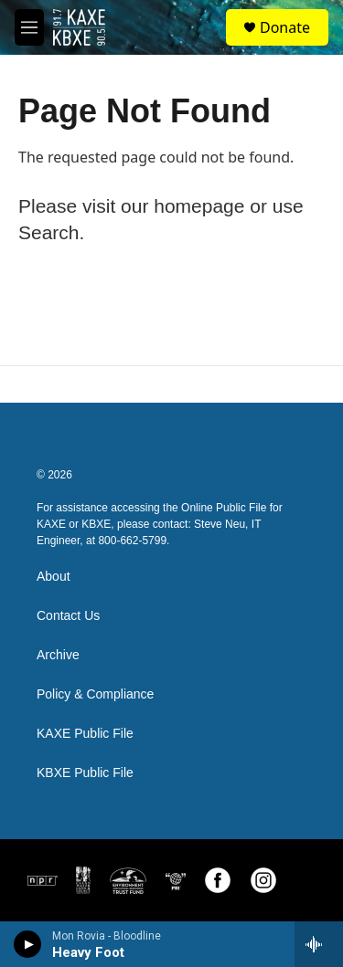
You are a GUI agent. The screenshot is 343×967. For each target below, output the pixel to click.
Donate (285, 27)
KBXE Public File (85, 773)
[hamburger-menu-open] (29, 27)
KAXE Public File (85, 734)
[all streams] (319, 944)
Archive (58, 655)
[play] (27, 944)
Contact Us (68, 616)
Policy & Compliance (95, 694)
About (53, 576)
